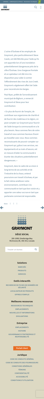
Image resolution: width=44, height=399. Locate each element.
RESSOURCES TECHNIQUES (30, 2)
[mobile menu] (41, 7)
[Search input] (20, 249)
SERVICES (22, 274)
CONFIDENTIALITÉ (22, 373)
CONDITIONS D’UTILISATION (22, 380)
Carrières (6, 2)
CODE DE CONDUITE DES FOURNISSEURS (22, 362)
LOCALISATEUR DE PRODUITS (22, 291)
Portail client (22, 348)
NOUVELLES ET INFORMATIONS (22, 313)
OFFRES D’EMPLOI (22, 294)
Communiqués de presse (16, 2)
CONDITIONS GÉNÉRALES (22, 366)
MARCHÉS (22, 267)
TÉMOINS (22, 370)
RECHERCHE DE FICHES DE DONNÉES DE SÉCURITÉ (22, 286)
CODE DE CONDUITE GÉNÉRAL (22, 359)
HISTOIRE (22, 331)
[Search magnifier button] (36, 249)
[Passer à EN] (40, 2)
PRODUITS (22, 270)
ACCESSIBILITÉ (22, 377)
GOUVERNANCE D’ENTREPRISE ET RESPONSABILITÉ (21, 335)
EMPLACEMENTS (22, 309)
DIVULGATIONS (22, 316)
